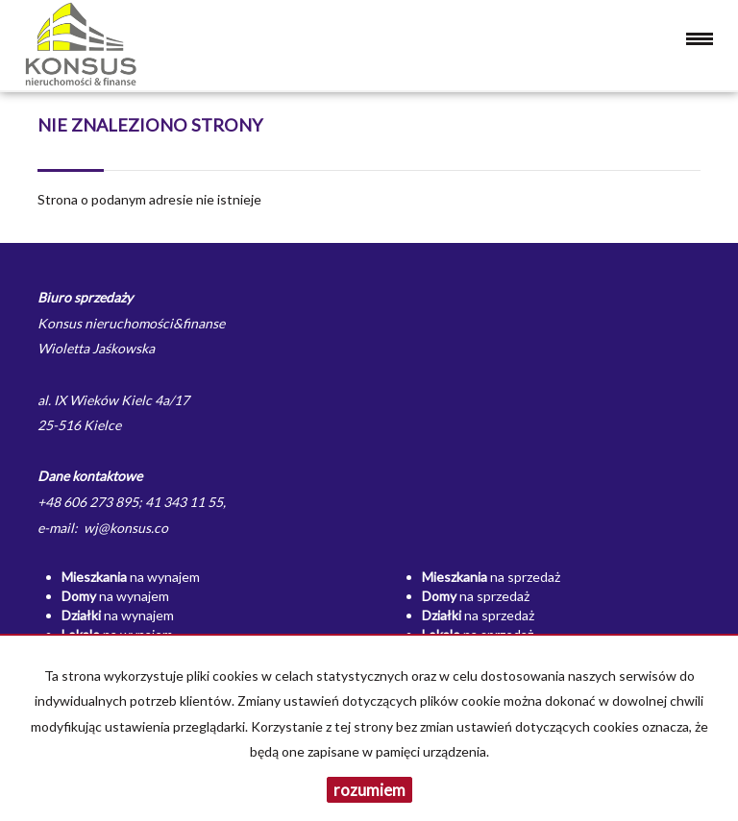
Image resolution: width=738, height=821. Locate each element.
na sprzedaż (491, 576)
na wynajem (131, 576)
